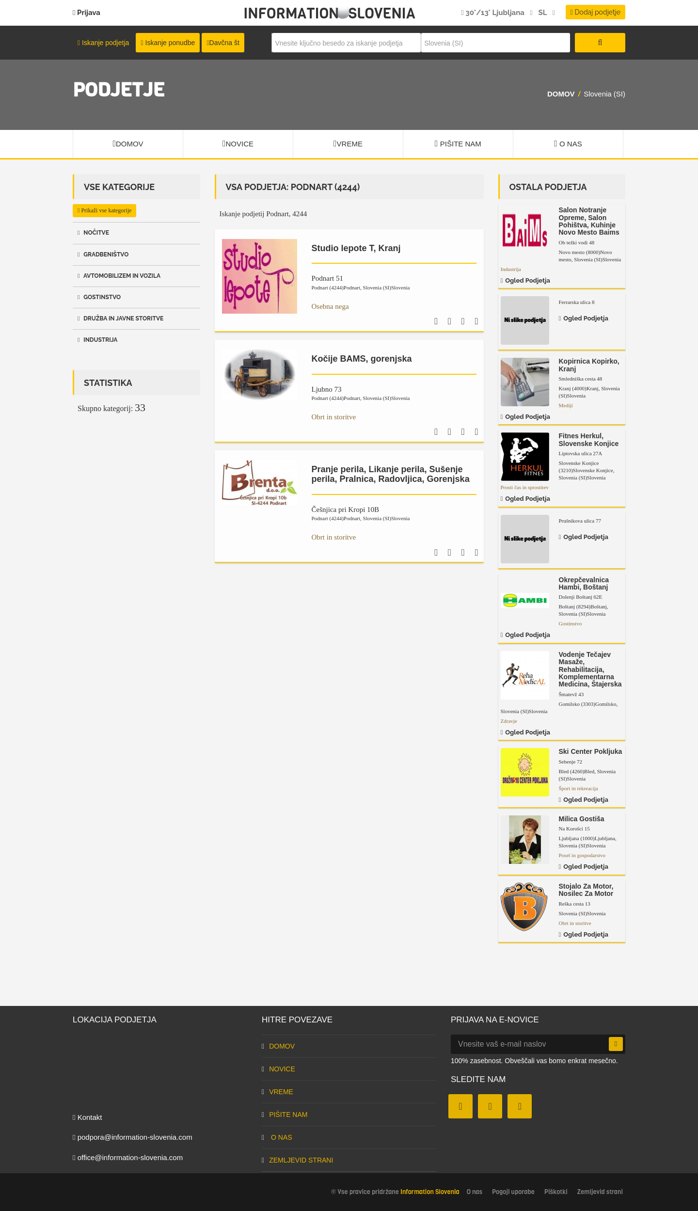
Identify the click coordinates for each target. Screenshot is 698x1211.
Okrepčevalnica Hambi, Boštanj (584, 583)
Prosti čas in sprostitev (525, 487)
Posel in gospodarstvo (582, 855)
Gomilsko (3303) (588, 704)
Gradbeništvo (103, 254)
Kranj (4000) (579, 388)
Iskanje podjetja (103, 43)
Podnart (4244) (336, 287)
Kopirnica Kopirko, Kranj (589, 364)
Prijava (86, 12)
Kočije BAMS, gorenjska (362, 359)
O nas (568, 143)
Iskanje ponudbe (168, 43)
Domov (561, 94)
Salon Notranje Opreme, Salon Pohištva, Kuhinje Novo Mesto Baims (589, 221)
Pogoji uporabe (513, 1192)
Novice (238, 143)
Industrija (97, 339)
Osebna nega (330, 306)
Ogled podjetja (525, 280)
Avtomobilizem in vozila (119, 275)
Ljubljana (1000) (587, 838)
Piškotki (556, 1192)
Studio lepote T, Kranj (356, 248)
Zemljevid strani (297, 1160)
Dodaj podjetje (595, 12)
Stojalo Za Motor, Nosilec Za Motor (586, 889)
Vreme (348, 143)
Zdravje (509, 721)
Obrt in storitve (334, 417)
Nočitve (93, 232)
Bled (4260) (577, 771)
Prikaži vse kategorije (104, 210)
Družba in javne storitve (120, 318)
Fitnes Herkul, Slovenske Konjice (589, 439)
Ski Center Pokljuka (590, 751)
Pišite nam (458, 143)
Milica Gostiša (581, 819)
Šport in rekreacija (578, 788)
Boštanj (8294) (583, 606)
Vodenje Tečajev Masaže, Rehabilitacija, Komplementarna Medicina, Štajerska (590, 669)
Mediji (566, 405)
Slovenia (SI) (386, 287)
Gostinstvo (99, 297)
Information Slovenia (329, 13)
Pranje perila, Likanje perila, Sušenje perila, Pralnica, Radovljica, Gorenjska (391, 474)
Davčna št (222, 43)
